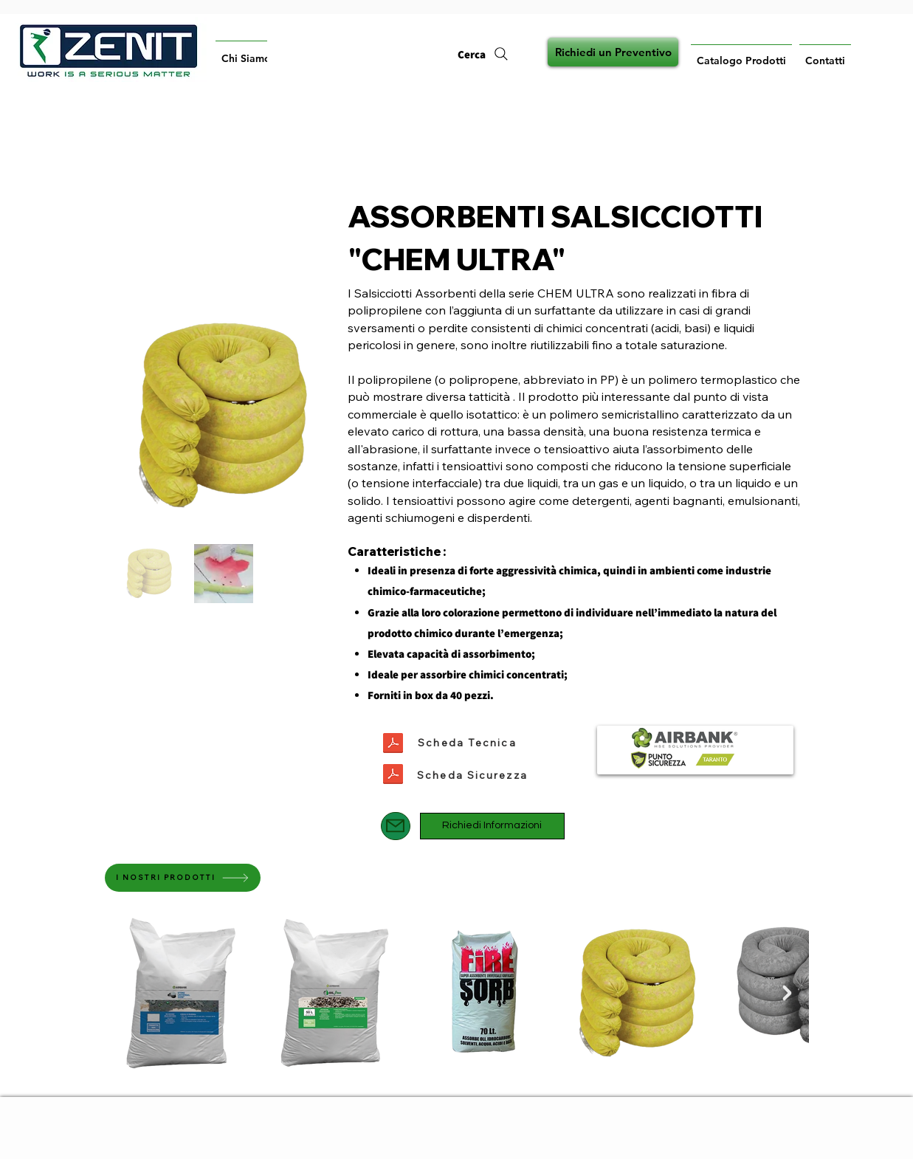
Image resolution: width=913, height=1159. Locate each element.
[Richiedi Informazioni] (492, 826)
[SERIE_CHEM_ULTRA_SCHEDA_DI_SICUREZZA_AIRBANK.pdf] (393, 776)
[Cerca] (483, 53)
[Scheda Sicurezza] (473, 775)
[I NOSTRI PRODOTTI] (183, 878)
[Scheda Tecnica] (467, 743)
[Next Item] (787, 993)
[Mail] (395, 826)
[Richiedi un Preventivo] (613, 52)
